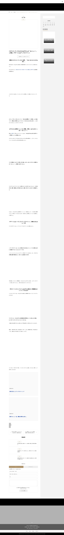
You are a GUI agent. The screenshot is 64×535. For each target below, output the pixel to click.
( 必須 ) (13, 471)
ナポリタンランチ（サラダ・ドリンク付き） (23, 69)
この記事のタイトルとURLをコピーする (23, 56)
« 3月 (43, 26)
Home (27, 531)
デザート (32, 69)
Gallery (33, 531)
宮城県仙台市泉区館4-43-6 (34, 525)
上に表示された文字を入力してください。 (23, 487)
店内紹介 (23, 19)
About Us (37, 531)
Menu (30, 531)
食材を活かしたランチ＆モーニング (16, 391)
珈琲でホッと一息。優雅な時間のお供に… (18, 416)
